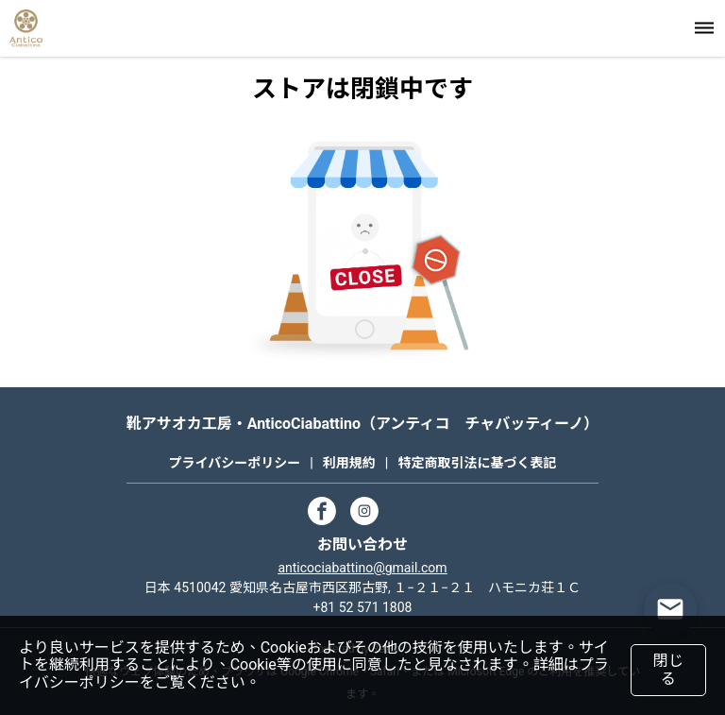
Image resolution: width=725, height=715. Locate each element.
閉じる (667, 669)
